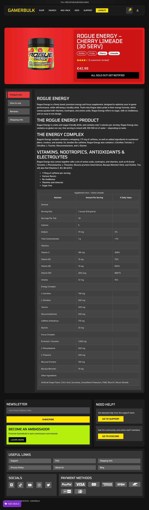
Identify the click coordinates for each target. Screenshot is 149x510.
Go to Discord (110, 436)
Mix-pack (65, 10)
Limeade (114, 53)
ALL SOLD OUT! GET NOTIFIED (108, 75)
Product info (16, 94)
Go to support (110, 419)
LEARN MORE (17, 439)
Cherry (102, 53)
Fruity (92, 53)
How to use (15, 103)
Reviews (14, 111)
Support (88, 10)
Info (77, 10)
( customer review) (99, 60)
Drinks (82, 53)
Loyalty (102, 10)
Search (52, 10)
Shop (41, 10)
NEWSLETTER (17, 404)
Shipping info (16, 119)
